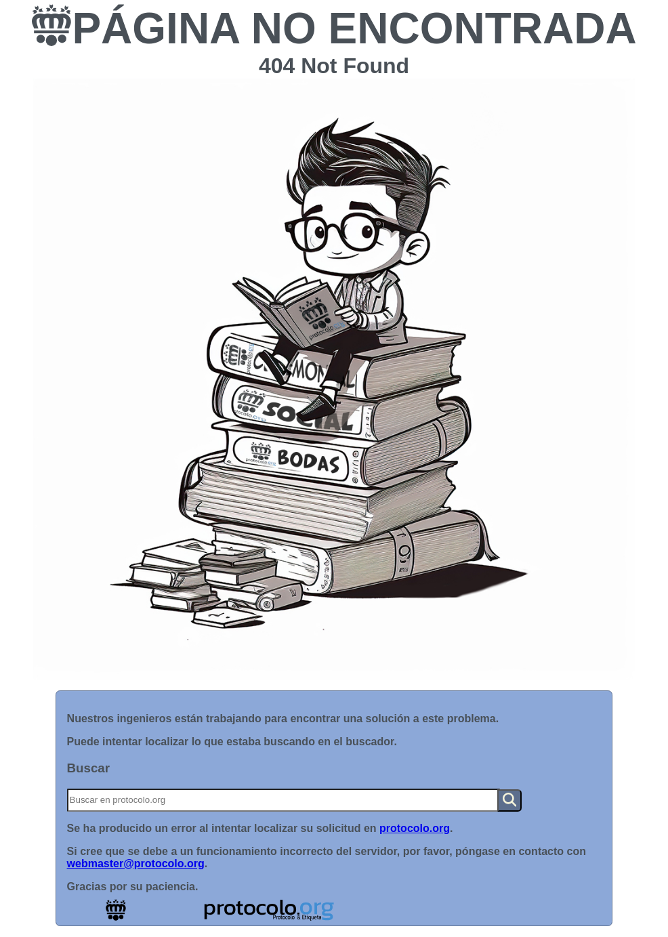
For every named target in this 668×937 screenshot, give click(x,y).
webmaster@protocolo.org (136, 863)
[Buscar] (283, 800)
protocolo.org (414, 828)
